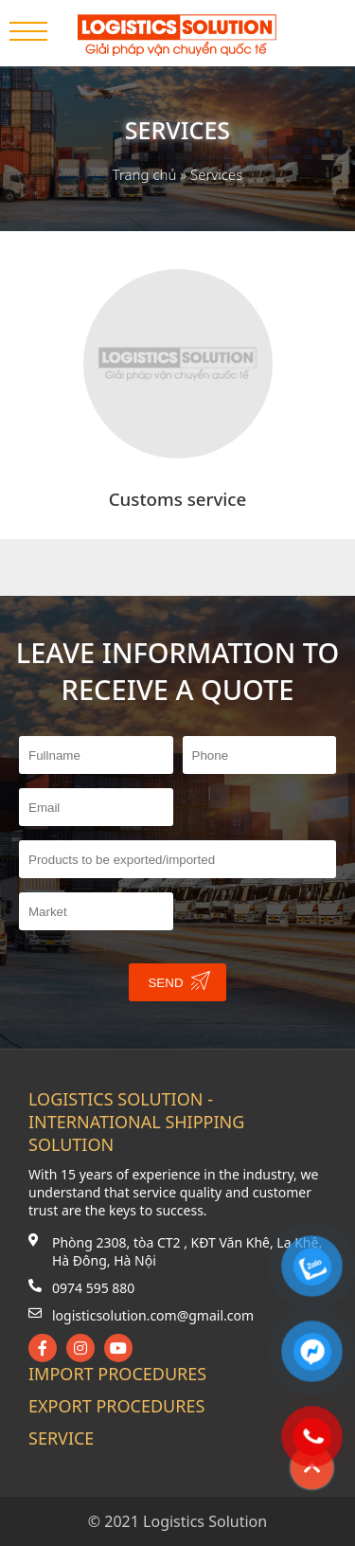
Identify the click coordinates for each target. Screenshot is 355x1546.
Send (178, 980)
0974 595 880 (93, 1288)
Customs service (178, 499)
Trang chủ (145, 174)
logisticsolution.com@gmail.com (153, 1315)
